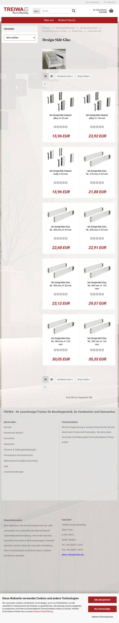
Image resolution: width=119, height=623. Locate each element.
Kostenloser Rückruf (13, 432)
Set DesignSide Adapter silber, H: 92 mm (60, 116)
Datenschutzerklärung (43, 611)
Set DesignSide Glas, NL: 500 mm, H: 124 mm (60, 341)
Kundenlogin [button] (92, 2)
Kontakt (7, 427)
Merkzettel (109, 2)
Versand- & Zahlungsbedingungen (20, 449)
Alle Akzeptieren (102, 600)
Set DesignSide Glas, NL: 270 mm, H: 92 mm (97, 172)
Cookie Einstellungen (14, 472)
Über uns (49, 20)
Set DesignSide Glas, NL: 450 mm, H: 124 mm (97, 285)
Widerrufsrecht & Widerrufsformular (21, 461)
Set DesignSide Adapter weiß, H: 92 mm (60, 172)
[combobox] (65, 76)
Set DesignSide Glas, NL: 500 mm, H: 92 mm (97, 228)
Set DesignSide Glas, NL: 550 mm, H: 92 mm (60, 284)
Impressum (9, 444)
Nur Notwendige (102, 609)
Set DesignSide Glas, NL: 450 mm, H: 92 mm (60, 228)
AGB (6, 466)
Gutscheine (9, 438)
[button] (45, 76)
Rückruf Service (66, 20)
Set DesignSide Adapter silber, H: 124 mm (97, 116)
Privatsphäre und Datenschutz (18, 455)
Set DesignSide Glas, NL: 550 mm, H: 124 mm (97, 341)
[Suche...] (36, 11)
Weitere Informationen (102, 617)
